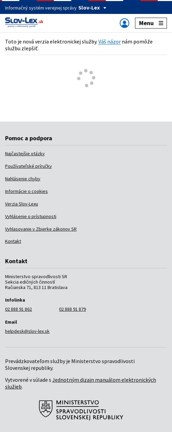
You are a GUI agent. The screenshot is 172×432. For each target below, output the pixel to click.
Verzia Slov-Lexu (21, 204)
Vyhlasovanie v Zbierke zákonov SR (41, 229)
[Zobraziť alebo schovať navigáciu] (124, 23)
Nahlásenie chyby (22, 179)
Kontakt (13, 241)
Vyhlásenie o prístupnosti (30, 216)
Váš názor (109, 41)
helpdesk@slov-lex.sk (27, 331)
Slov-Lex (92, 7)
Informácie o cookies (26, 191)
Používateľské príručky (28, 166)
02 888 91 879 (72, 309)
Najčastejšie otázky (25, 153)
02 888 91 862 (18, 309)
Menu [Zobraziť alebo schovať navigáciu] (151, 23)
